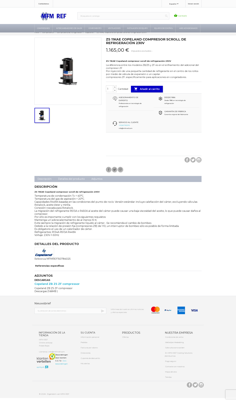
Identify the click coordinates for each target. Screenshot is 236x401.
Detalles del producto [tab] (71, 181)
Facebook (187, 163)
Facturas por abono (89, 350)
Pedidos (83, 345)
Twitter (193, 163)
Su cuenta (87, 335)
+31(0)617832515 (124, 128)
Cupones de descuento (90, 361)
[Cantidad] (109, 92)
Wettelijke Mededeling (174, 345)
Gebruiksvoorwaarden (175, 350)
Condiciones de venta (174, 340)
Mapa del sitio (171, 375)
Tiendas (168, 380)
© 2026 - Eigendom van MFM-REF (54, 397)
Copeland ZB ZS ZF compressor (57, 287)
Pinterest (120, 172)
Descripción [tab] (44, 181)
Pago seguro (170, 364)
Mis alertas (85, 366)
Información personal (89, 340)
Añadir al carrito (147, 92)
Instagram (199, 163)
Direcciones (85, 356)
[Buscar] (123, 15)
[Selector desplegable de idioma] (174, 4)
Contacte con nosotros (175, 369)
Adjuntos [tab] (96, 181)
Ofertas (125, 340)
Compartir (108, 172)
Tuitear (114, 172)
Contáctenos (43, 4)
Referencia (40, 262)
